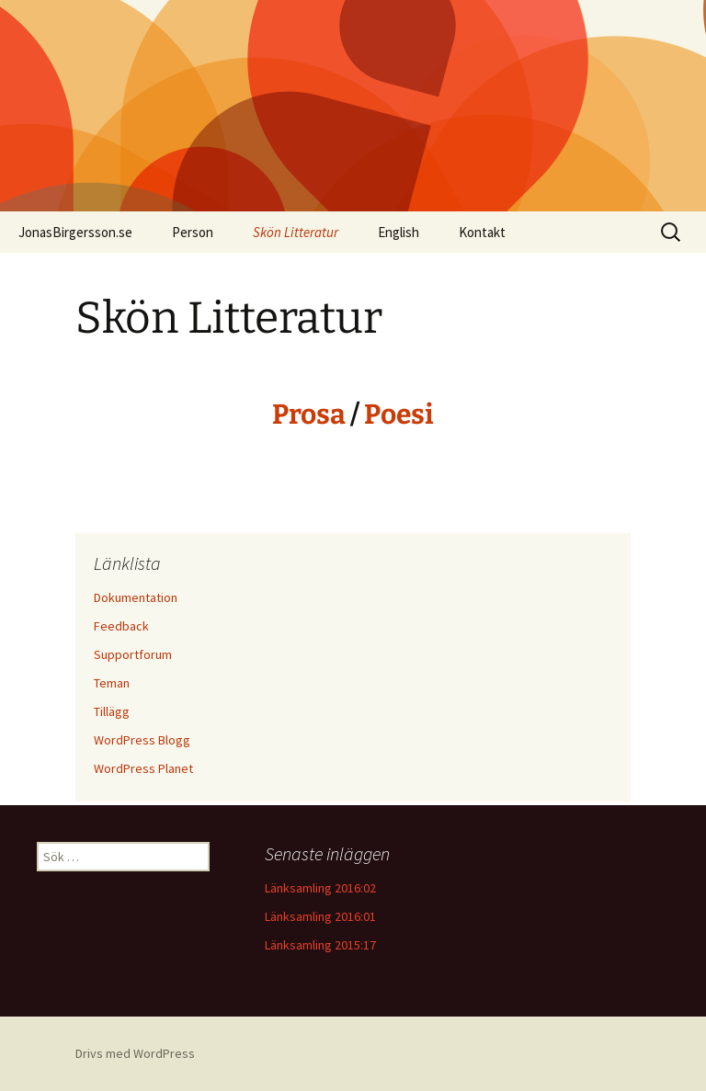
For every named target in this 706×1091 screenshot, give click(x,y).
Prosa (309, 414)
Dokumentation (135, 597)
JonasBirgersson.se (75, 232)
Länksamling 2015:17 (320, 945)
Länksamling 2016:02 (320, 888)
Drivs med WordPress (135, 1053)
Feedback (121, 626)
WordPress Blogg (142, 740)
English (398, 232)
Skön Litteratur (295, 232)
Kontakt (482, 232)
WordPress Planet (143, 768)
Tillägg (112, 711)
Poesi (399, 414)
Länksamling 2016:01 (320, 916)
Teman (112, 683)
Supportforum (133, 654)
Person (192, 232)
